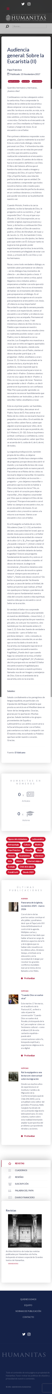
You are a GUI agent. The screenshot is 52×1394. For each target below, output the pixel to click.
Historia (11, 856)
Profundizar (29, 978)
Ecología (11, 867)
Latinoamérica (38, 839)
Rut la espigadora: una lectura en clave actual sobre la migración (31, 1075)
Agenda (24, 899)
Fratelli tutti (13, 872)
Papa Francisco (13, 81)
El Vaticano (20, 752)
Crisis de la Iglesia (27, 867)
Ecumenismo (24, 856)
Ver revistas (13, 1263)
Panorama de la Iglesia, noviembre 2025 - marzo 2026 (33, 905)
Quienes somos (28, 1299)
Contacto (28, 1317)
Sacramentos (37, 81)
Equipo (28, 1305)
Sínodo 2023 (28, 872)
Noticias (24, 991)
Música (19, 861)
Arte (10, 861)
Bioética (38, 845)
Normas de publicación (28, 1311)
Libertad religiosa (34, 861)
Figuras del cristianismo (17, 839)
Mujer (39, 850)
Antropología (13, 845)
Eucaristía (25, 81)
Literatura (39, 856)
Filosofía (28, 850)
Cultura (27, 845)
